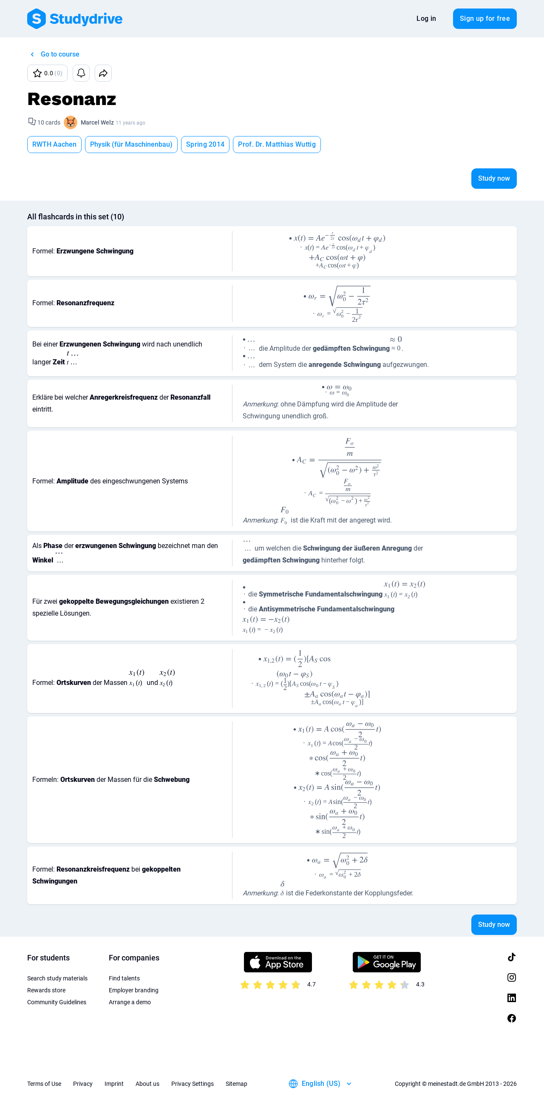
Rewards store (46, 990)
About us (147, 1083)
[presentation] (337, 242)
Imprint (114, 1083)
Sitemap (236, 1083)
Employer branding (134, 990)
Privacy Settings (192, 1083)
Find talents (124, 978)
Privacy (83, 1083)
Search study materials (57, 978)
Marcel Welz (97, 122)
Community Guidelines (56, 1002)
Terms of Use (44, 1083)
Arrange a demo (130, 1002)
